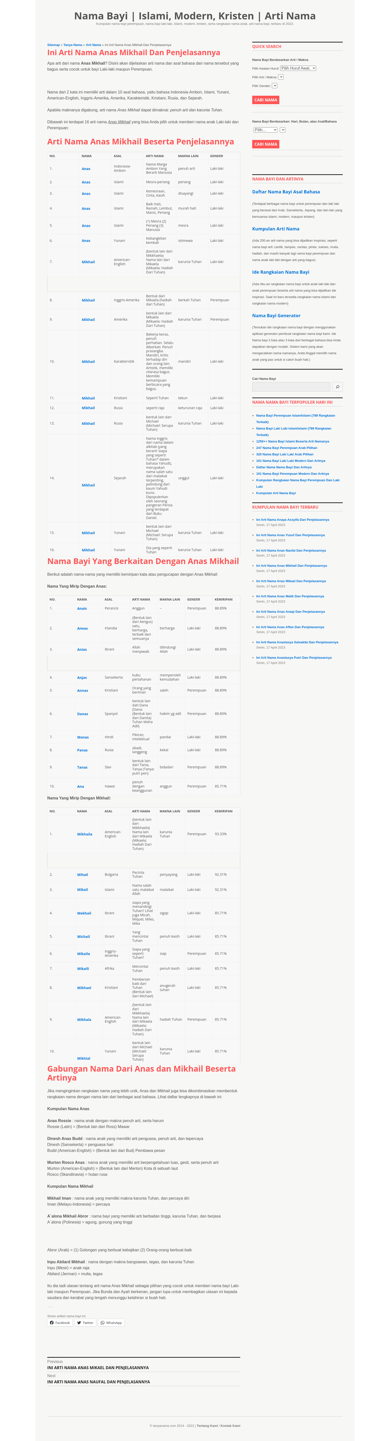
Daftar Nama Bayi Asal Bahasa (286, 192)
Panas (82, 750)
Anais (82, 608)
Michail (83, 936)
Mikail (82, 889)
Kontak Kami (230, 1426)
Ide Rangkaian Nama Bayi (280, 272)
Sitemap (53, 45)
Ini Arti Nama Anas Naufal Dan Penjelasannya (291, 550)
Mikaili (83, 968)
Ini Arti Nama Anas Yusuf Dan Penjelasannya (290, 535)
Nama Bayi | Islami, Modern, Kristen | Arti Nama (195, 15)
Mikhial (83, 1058)
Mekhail (84, 913)
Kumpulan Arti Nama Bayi (276, 493)
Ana (80, 786)
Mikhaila (84, 834)
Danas (82, 713)
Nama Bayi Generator (276, 315)
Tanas (82, 767)
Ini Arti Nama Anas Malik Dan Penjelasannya (290, 596)
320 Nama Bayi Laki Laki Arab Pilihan (284, 454)
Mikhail (88, 262)
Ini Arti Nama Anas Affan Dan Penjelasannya (290, 627)
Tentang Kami (207, 1426)
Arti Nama (93, 45)
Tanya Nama (72, 45)
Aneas (82, 628)
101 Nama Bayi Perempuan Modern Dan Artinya (292, 474)
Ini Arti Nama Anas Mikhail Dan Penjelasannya (291, 566)
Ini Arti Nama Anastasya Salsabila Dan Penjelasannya (297, 642)
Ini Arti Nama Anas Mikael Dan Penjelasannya (291, 581)
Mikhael (84, 987)
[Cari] (337, 387)
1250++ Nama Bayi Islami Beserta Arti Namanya (292, 441)
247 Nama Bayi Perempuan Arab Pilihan (286, 448)
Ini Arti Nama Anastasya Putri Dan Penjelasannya (294, 657)
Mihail (82, 874)
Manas (83, 737)
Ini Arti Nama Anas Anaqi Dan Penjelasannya (290, 611)
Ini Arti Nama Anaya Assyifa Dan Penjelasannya (292, 520)
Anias (82, 649)
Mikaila (83, 953)
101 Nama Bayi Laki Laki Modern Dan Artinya (290, 461)
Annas (82, 690)
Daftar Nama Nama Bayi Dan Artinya (284, 467)
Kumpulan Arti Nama (275, 229)
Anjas (82, 677)
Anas (86, 168)
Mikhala (84, 1019)
